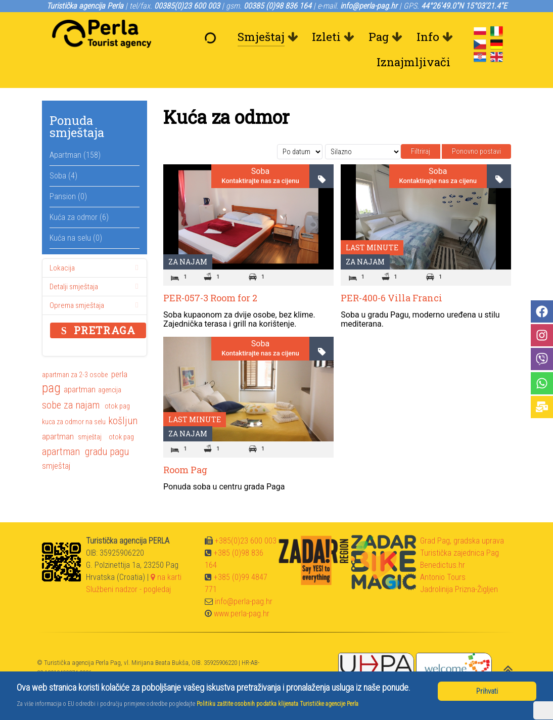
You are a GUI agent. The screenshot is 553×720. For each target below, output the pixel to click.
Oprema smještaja (96, 305)
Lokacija (96, 268)
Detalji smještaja (96, 286)
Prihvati (487, 691)
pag (51, 388)
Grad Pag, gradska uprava (462, 541)
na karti (166, 577)
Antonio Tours (443, 577)
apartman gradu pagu (85, 451)
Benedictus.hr (442, 565)
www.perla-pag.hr (241, 613)
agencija (109, 390)
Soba (260, 171)
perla (119, 374)
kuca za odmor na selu (74, 422)
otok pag (117, 406)
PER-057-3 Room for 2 (210, 298)
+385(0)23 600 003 (245, 541)
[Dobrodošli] (213, 37)
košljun (122, 421)
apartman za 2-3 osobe (75, 375)
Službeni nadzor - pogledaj (128, 589)
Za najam (187, 261)
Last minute (372, 247)
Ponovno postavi (476, 151)
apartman (80, 389)
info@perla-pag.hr (243, 601)
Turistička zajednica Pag (459, 553)
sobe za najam (71, 405)
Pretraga (98, 330)
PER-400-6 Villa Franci (391, 298)
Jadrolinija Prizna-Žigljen (459, 589)
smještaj (90, 437)
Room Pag (185, 470)
